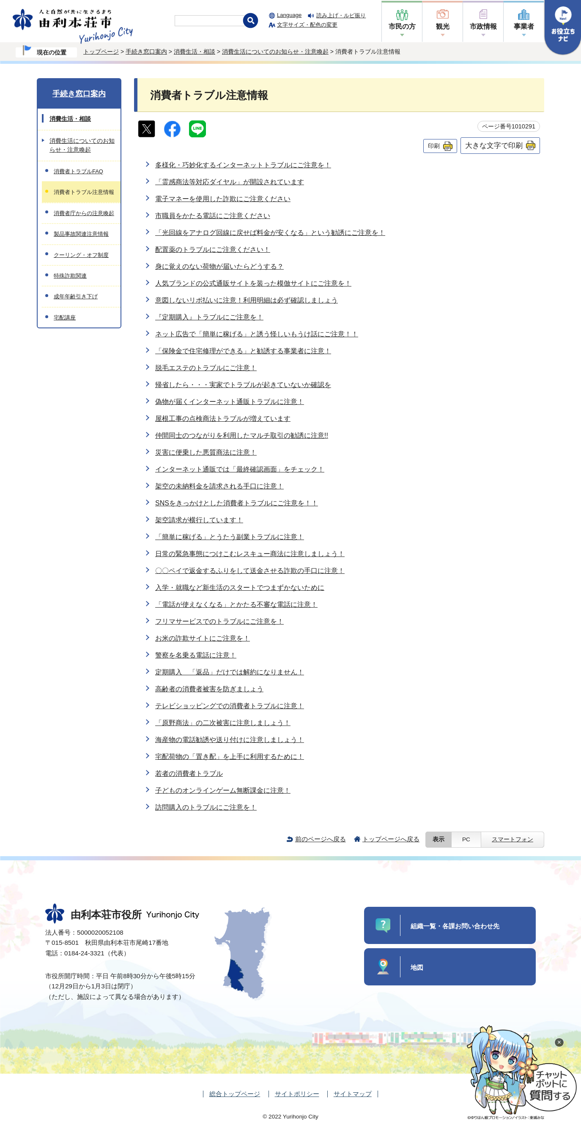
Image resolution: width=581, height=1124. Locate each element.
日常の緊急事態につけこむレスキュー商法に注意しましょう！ (250, 553)
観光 (442, 26)
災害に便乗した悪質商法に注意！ (206, 452)
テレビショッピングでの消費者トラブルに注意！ (229, 705)
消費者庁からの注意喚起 (84, 213)
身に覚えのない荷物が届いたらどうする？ (219, 266)
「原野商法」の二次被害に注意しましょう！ (222, 722)
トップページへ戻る (390, 839)
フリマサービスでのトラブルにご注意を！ (219, 621)
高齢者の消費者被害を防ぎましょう (209, 689)
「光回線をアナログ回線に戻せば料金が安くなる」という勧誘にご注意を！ (270, 232)
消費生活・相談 (194, 51)
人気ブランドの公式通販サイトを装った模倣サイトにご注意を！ (253, 283)
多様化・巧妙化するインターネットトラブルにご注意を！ (243, 165)
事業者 (524, 26)
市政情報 (483, 26)
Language (289, 15)
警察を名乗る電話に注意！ (195, 655)
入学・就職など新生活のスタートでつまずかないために (239, 587)
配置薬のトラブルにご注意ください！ (212, 249)
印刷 (434, 145)
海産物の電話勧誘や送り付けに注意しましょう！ (229, 739)
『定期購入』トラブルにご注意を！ (209, 317)
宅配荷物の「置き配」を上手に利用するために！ (229, 756)
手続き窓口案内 (146, 51)
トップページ (101, 51)
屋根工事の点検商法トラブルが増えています (222, 418)
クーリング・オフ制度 (81, 255)
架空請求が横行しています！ (199, 520)
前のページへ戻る (320, 839)
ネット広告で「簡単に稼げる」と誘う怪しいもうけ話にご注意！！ (256, 334)
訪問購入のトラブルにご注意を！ (206, 807)
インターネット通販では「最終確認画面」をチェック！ (239, 469)
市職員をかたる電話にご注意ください (212, 215)
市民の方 (402, 26)
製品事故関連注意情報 (81, 234)
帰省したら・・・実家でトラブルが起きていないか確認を (243, 384)
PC (466, 839)
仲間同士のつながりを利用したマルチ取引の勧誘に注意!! (241, 435)
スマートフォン (512, 839)
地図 (417, 967)
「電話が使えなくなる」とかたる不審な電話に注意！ (236, 604)
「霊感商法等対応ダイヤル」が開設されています (229, 182)
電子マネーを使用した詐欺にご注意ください (222, 198)
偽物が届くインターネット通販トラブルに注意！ (229, 401)
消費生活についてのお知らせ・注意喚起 (275, 51)
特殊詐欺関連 (70, 276)
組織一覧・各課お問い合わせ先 (455, 926)
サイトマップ (353, 1093)
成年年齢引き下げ (76, 296)
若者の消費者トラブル (189, 773)
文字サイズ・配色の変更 (307, 25)
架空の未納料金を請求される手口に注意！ (219, 486)
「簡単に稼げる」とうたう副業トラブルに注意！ (229, 536)
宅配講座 (65, 317)
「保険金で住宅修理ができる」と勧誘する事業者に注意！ (243, 351)
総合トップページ (234, 1093)
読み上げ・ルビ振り (341, 15)
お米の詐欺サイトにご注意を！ (202, 638)
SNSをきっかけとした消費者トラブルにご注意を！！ (236, 503)
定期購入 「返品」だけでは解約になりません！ (229, 672)
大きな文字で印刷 (494, 145)
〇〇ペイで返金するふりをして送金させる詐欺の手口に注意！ (250, 570)
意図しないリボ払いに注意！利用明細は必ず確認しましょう (246, 300)
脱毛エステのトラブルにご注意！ (206, 367)
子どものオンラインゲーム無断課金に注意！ (222, 790)
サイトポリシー (297, 1093)
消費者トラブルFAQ (78, 171)
